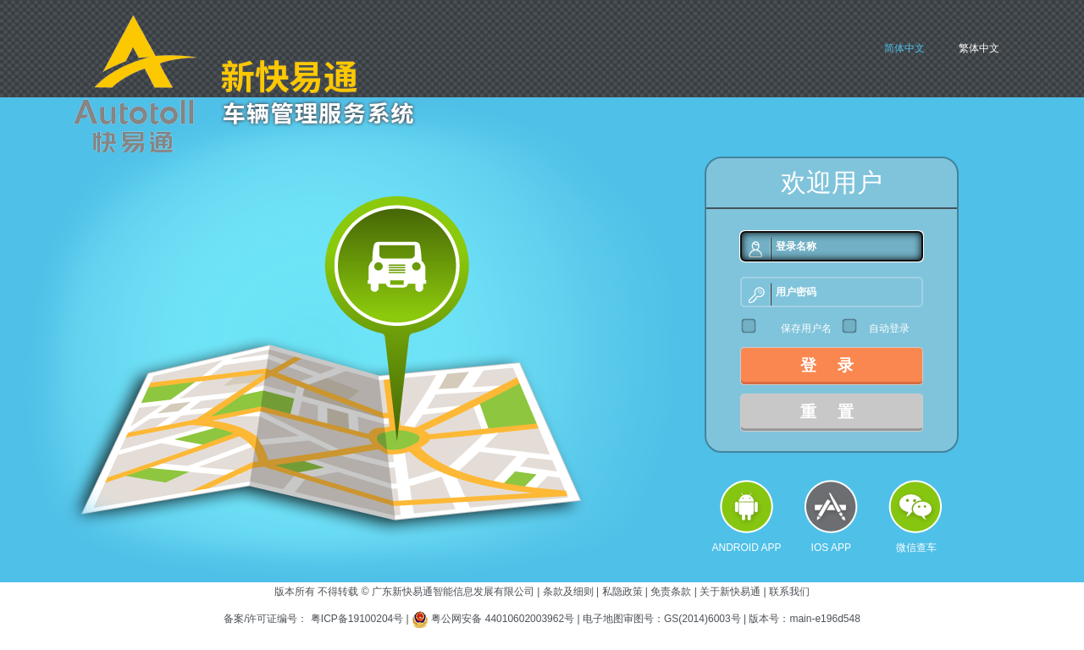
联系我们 (789, 592)
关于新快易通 (730, 592)
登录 (837, 365)
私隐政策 (622, 592)
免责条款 (670, 592)
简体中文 (904, 48)
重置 (837, 412)
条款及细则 (568, 592)
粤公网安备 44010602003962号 (504, 619)
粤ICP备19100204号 (357, 619)
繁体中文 (979, 48)
